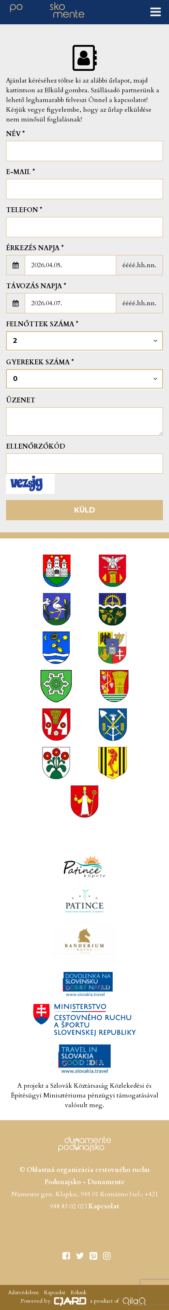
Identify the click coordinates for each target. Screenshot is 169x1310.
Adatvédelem (23, 1292)
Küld (84, 510)
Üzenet (20, 400)
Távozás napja (36, 286)
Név (15, 134)
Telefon (24, 210)
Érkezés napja (35, 248)
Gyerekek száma (40, 362)
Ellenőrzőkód (35, 446)
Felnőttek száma (42, 324)
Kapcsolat (103, 1206)
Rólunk (78, 1292)
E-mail (20, 172)
